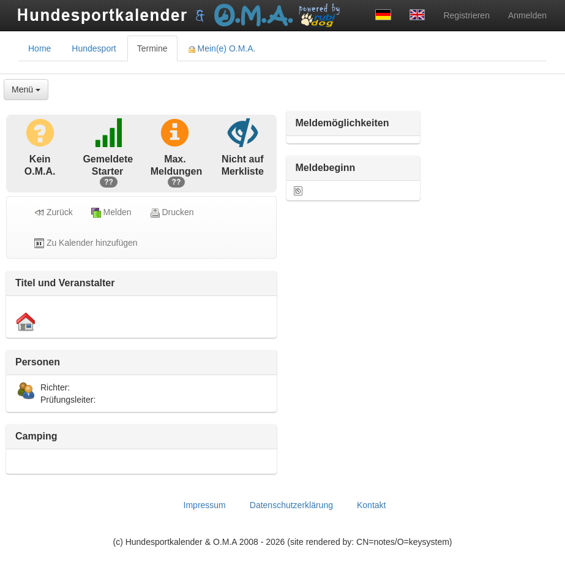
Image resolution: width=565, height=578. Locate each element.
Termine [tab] (152, 48)
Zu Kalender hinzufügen (86, 243)
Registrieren (466, 15)
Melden (111, 212)
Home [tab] (39, 48)
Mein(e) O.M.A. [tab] (222, 48)
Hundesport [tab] (94, 48)
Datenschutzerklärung (291, 505)
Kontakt (371, 505)
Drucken (172, 212)
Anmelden (527, 15)
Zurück (53, 212)
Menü (26, 89)
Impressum (205, 505)
